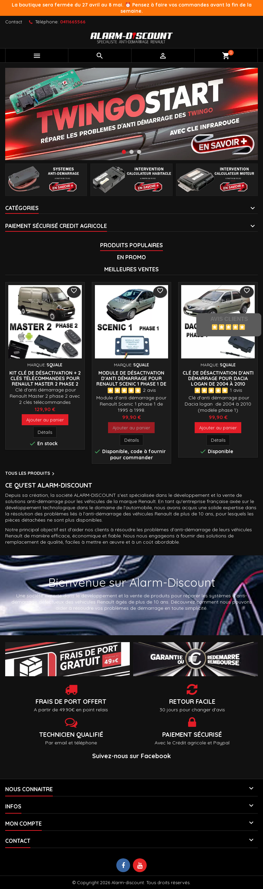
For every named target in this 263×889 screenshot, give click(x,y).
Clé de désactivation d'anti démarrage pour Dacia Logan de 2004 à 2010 (218, 378)
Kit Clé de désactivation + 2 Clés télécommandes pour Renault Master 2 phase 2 (45, 378)
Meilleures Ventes (131, 269)
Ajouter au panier (45, 419)
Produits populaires (131, 245)
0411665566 (73, 21)
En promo (131, 257)
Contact (13, 21)
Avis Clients (229, 319)
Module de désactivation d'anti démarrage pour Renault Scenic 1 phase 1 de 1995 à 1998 (131, 381)
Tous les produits (30, 474)
